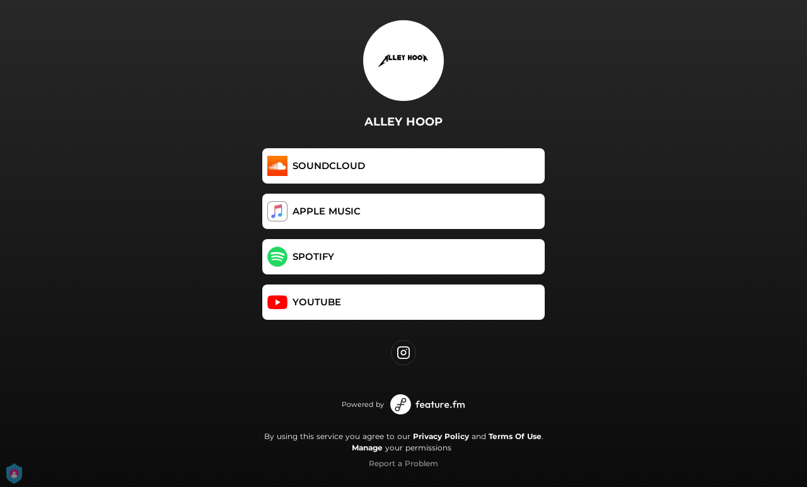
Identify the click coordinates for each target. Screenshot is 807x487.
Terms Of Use (515, 436)
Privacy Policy (441, 436)
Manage (367, 447)
